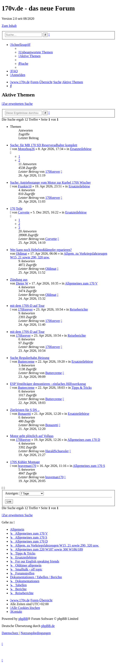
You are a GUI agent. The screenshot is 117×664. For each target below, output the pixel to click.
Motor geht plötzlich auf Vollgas (31, 436)
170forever (52, 171)
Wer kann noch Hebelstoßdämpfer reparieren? (41, 250)
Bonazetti (24, 413)
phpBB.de (48, 626)
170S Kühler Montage (25, 462)
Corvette (24, 212)
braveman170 (27, 466)
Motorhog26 (26, 149)
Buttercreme (26, 361)
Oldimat (21, 253)
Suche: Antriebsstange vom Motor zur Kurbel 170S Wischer (50, 182)
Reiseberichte (79, 309)
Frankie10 (25, 186)
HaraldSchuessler (57, 451)
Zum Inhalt (9, 26)
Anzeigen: (24, 493)
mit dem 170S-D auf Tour (27, 305)
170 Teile (16, 208)
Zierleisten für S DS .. (24, 410)
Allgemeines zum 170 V (81, 283)
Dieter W (22, 283)
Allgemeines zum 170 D (83, 439)
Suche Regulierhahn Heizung (29, 358)
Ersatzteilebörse (80, 149)
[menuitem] (35, 52)
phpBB (23, 619)
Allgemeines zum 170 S (89, 466)
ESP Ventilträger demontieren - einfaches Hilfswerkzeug (48, 384)
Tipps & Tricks (82, 387)
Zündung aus (18, 279)
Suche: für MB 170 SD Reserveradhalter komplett (43, 145)
